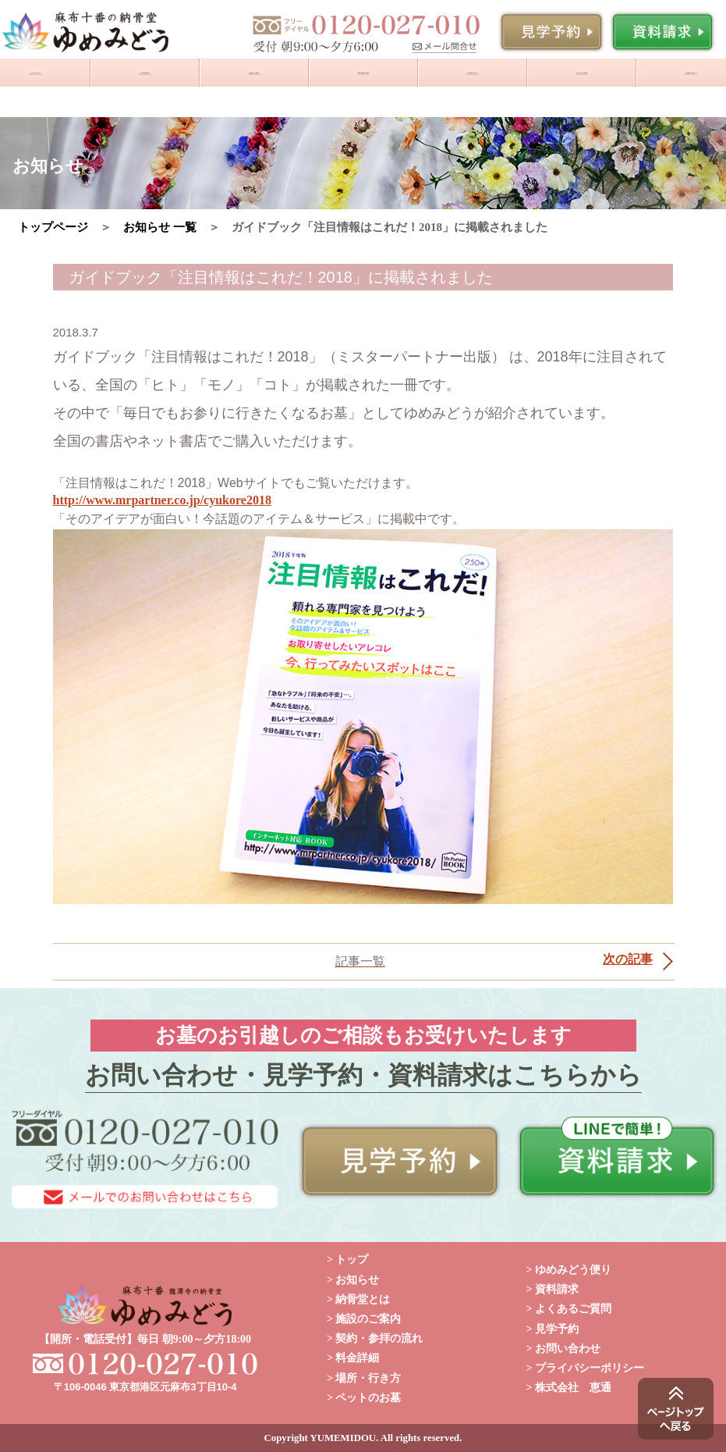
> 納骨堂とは (358, 1299)
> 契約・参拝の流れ (375, 1338)
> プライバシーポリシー (585, 1368)
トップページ (53, 227)
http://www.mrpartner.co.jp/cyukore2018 (162, 500)
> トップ (347, 1259)
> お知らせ (353, 1280)
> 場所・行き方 (364, 1378)
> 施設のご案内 (364, 1319)
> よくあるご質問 (568, 1309)
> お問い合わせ (563, 1348)
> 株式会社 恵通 (568, 1387)
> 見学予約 (552, 1329)
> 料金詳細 (353, 1358)
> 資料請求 (552, 1289)
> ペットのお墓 (364, 1398)
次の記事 (628, 959)
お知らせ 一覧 (160, 227)
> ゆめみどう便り (568, 1270)
